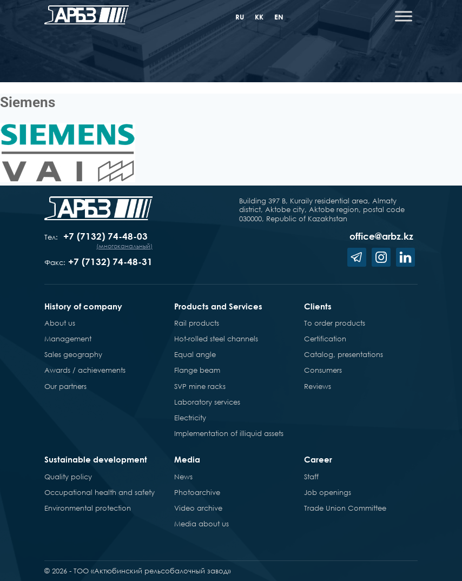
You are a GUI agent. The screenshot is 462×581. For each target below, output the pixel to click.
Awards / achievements (85, 370)
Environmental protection (87, 508)
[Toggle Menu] (403, 16)
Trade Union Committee (345, 508)
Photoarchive (197, 492)
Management (67, 338)
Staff (311, 476)
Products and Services (218, 306)
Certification (325, 338)
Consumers (323, 370)
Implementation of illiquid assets (228, 433)
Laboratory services (207, 402)
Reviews (317, 386)
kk (259, 16)
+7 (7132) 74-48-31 (110, 261)
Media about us (201, 523)
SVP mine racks (200, 386)
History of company (83, 306)
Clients (318, 306)
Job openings (327, 492)
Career (318, 459)
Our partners (65, 386)
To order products (334, 323)
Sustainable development (95, 459)
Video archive (198, 508)
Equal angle (195, 354)
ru (239, 16)
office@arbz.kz (381, 236)
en (278, 16)
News (183, 476)
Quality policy (68, 476)
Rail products (196, 323)
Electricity (190, 417)
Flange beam (197, 370)
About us (59, 323)
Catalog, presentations (343, 354)
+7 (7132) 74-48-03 (105, 236)
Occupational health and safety (99, 492)
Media (187, 459)
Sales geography (73, 354)
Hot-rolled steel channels (216, 338)
